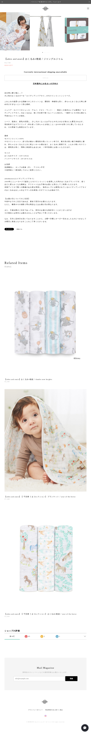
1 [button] (42, 52)
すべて (12, 636)
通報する (19, 229)
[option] (45, 30)
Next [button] (87, 31)
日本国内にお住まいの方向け (45, 84)
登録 (71, 678)
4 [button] (47, 52)
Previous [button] (3, 31)
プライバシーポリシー (35, 710)
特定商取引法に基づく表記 (54, 710)
